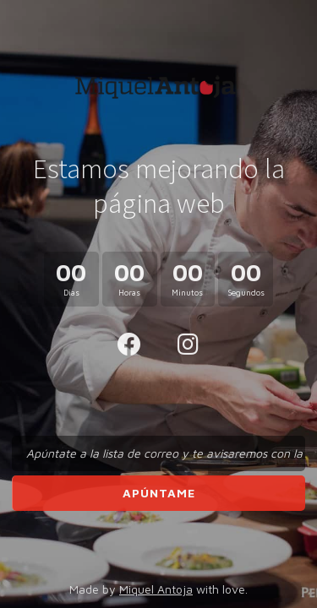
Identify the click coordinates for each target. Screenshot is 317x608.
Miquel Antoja (156, 589)
